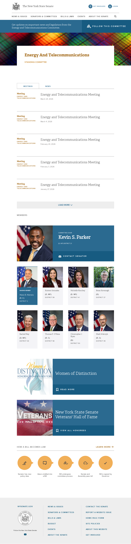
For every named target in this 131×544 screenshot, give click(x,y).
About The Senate (98, 16)
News (48, 86)
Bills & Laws (67, 16)
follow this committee (109, 26)
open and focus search (115, 17)
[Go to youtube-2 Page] (25, 534)
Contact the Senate (97, 507)
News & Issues (19, 16)
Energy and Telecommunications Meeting (70, 95)
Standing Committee (36, 62)
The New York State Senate (38, 6)
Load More (64, 205)
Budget (52, 524)
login (115, 6)
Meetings (27, 86)
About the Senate (57, 535)
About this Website (96, 529)
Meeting (21, 93)
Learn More (103, 447)
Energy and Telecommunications (57, 55)
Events (81, 16)
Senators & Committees (44, 16)
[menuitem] (19, 16)
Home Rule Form (95, 518)
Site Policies (93, 524)
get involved (99, 6)
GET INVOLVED (93, 535)
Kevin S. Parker (74, 237)
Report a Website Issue (99, 512)
